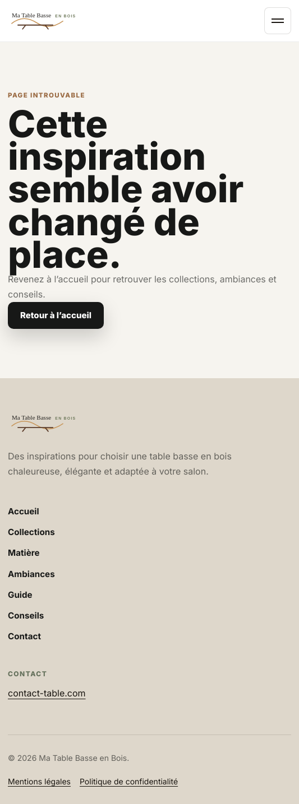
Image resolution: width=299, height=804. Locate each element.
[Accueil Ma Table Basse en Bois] (132, 20)
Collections (31, 532)
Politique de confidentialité (129, 782)
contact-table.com (47, 693)
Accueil (23, 511)
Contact (24, 636)
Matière (24, 552)
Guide (20, 594)
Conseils (26, 615)
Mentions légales (39, 782)
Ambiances (31, 574)
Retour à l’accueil (55, 315)
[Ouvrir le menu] (277, 20)
